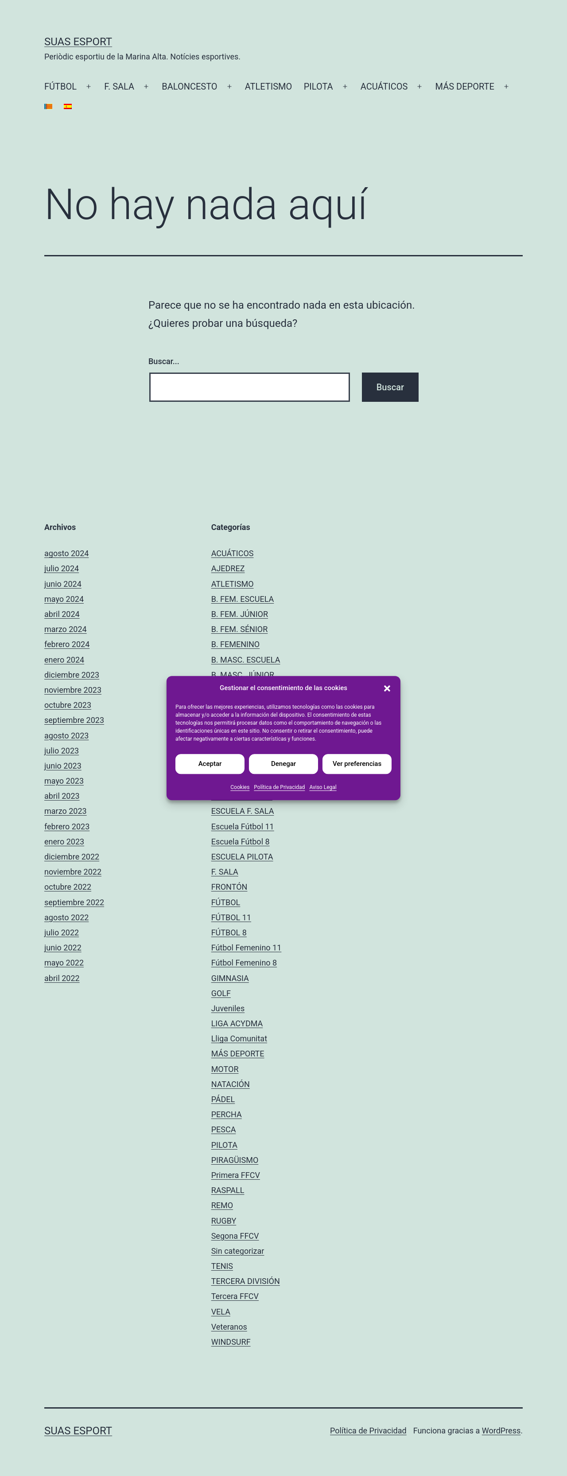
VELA (220, 1311)
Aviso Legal (322, 787)
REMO (222, 1205)
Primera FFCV (235, 1175)
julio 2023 (61, 750)
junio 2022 (63, 947)
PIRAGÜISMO (235, 1160)
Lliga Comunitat (239, 1038)
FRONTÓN (229, 886)
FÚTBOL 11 (231, 917)
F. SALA (119, 86)
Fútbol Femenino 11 (246, 947)
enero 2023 (64, 841)
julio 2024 (61, 568)
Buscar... (163, 361)
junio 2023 (63, 765)
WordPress (501, 1430)
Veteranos (229, 1326)
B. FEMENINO (235, 644)
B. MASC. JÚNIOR (242, 674)
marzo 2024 (65, 629)
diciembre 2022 (71, 856)
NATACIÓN (230, 1084)
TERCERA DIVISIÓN (245, 1281)
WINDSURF (231, 1341)
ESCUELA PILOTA (242, 856)
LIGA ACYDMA (237, 1023)
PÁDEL (223, 1099)
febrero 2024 (66, 644)
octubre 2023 (67, 705)
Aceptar (210, 764)
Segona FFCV (235, 1235)
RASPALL (228, 1190)
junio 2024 (63, 584)
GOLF (221, 993)
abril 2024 (62, 614)
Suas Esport (78, 41)
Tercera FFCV (235, 1296)
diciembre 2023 (71, 674)
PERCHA (226, 1114)
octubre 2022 (67, 886)
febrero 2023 (66, 826)
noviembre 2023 (72, 690)
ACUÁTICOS (384, 86)
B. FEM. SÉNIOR (239, 629)
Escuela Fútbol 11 (242, 826)
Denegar (283, 764)
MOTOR (225, 1069)
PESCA (223, 1129)
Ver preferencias (357, 764)
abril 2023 (62, 796)
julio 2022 (61, 932)
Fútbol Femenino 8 (244, 962)
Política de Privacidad (279, 787)
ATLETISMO (268, 86)
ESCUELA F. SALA (242, 811)
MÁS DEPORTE (464, 86)
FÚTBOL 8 (229, 932)
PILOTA (318, 86)
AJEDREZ (228, 568)
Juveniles (228, 1008)
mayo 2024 (64, 599)
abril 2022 (62, 978)
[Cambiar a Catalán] (48, 106)
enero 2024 (64, 659)
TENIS (222, 1266)
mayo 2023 (64, 780)
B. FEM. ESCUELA (242, 599)
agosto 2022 (66, 917)
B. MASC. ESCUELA (245, 659)
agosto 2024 (66, 553)
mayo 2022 (64, 962)
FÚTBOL (60, 86)
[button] (387, 688)
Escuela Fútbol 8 (240, 841)
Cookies (239, 787)
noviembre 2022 (72, 871)
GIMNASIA (230, 978)
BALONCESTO (189, 86)
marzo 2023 (65, 811)
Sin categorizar (237, 1251)
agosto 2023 (66, 735)
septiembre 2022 (74, 902)
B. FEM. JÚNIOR (239, 614)
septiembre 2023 (74, 720)
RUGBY (224, 1220)
